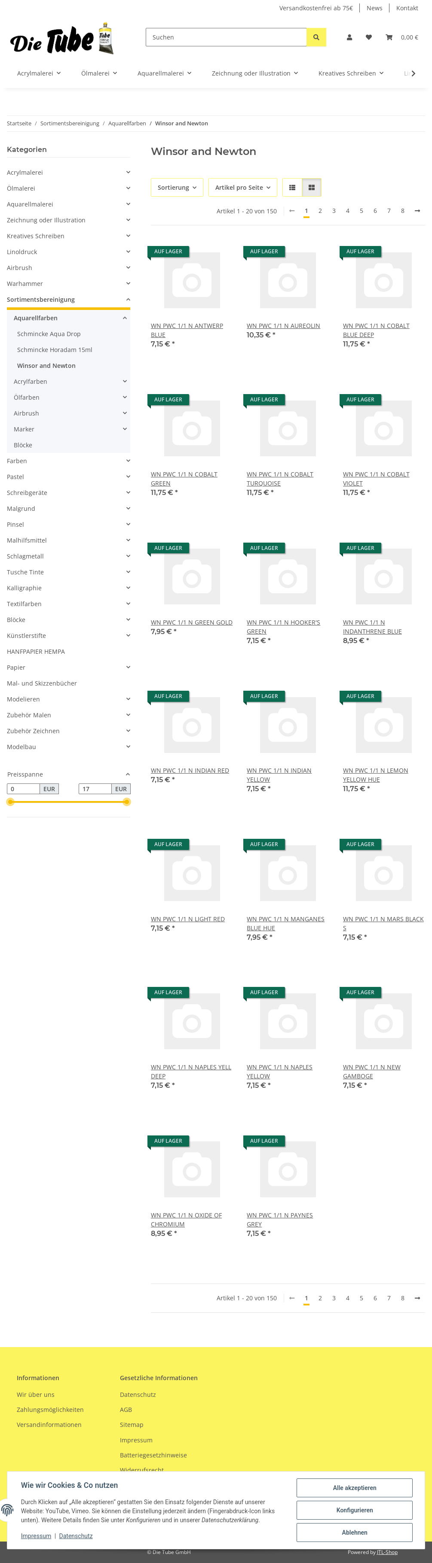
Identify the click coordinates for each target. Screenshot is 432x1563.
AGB (126, 1409)
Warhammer (25, 283)
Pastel (15, 477)
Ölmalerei (21, 188)
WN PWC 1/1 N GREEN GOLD (192, 622)
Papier (16, 667)
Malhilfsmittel (27, 540)
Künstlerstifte (26, 635)
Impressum (36, 1536)
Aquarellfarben (36, 318)
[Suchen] (226, 37)
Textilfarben (24, 604)
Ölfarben (27, 397)
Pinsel (15, 524)
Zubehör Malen (29, 715)
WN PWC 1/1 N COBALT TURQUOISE (280, 478)
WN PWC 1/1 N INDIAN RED (190, 770)
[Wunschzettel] (369, 37)
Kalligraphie (24, 588)
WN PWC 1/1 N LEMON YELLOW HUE (375, 774)
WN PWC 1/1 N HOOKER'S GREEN (283, 626)
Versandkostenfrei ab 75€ (316, 8)
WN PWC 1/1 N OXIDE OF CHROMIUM (186, 1219)
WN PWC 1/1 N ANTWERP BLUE (187, 330)
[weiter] (417, 210)
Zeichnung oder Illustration (46, 220)
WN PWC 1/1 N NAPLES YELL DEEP (191, 1071)
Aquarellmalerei (30, 204)
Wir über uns (36, 1394)
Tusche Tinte (25, 572)
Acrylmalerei (25, 172)
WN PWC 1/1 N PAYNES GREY (280, 1219)
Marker (24, 429)
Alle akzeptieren (354, 1487)
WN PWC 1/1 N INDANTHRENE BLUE (372, 626)
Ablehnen (354, 1532)
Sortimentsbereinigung (41, 299)
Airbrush (19, 268)
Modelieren (23, 699)
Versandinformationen (49, 1424)
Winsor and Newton (46, 365)
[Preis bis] (95, 789)
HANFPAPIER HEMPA (36, 651)
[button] (349, 37)
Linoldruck (22, 252)
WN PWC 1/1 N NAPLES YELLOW (280, 1071)
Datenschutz (76, 1536)
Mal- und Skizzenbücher (42, 683)
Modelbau (21, 747)
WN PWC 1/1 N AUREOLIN (283, 326)
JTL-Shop (387, 1552)
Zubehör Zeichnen (33, 731)
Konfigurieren (354, 1510)
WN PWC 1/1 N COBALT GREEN (184, 478)
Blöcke (23, 445)
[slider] (10, 802)
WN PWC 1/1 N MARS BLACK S (383, 923)
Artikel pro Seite (239, 187)
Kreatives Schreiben (35, 236)
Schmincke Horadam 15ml (54, 350)
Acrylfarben (30, 381)
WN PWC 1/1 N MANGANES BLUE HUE (286, 923)
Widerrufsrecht (142, 1470)
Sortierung (173, 187)
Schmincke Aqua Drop (49, 334)
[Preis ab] (23, 789)
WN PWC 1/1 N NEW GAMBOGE (372, 1071)
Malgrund (21, 508)
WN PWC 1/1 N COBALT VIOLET (376, 478)
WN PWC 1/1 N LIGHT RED (188, 919)
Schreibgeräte (27, 493)
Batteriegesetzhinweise (153, 1455)
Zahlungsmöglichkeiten (50, 1409)
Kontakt (407, 8)
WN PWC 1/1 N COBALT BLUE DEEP (376, 330)
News (375, 8)
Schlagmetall (25, 556)
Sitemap (132, 1424)
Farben (17, 461)
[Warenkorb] (402, 37)
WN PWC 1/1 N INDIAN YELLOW (279, 774)
